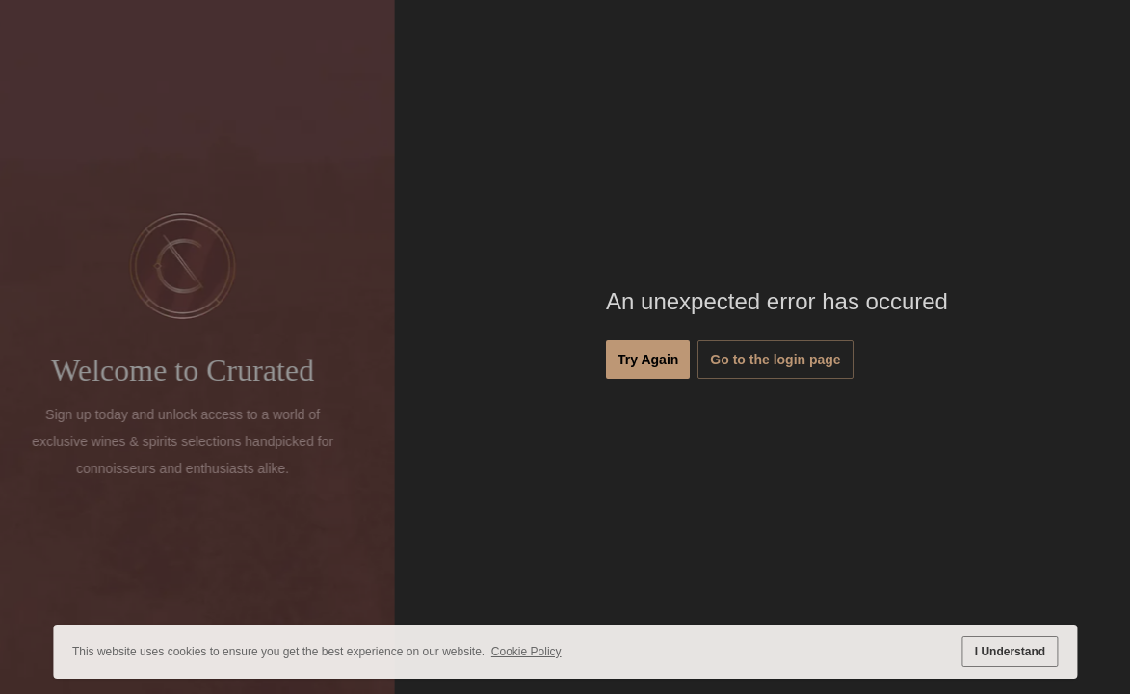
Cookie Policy (526, 651)
